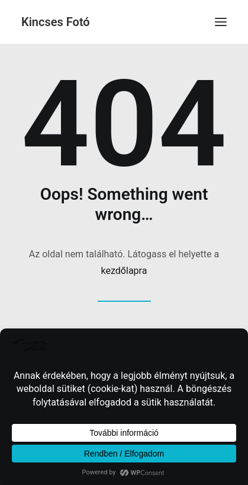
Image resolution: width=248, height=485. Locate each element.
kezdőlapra (124, 270)
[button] (221, 22)
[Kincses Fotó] (55, 22)
